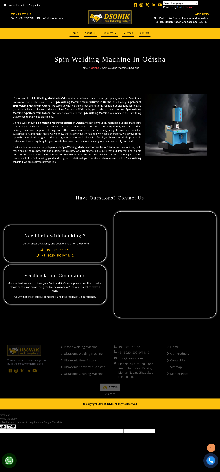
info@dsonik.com (50, 18)
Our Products (179, 354)
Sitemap (128, 33)
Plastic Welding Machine (80, 347)
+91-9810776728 (22, 18)
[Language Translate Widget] (180, 3)
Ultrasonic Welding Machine (83, 354)
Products (108, 33)
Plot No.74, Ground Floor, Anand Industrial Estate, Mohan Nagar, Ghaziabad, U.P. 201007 (181, 19)
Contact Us (177, 360)
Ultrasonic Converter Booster (84, 367)
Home (74, 33)
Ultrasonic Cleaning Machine (83, 374)
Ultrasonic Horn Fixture (80, 360)
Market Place (179, 374)
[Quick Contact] (165, 264)
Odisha (95, 68)
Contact (144, 33)
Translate (185, 7)
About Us (90, 33)
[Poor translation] (11, 426)
